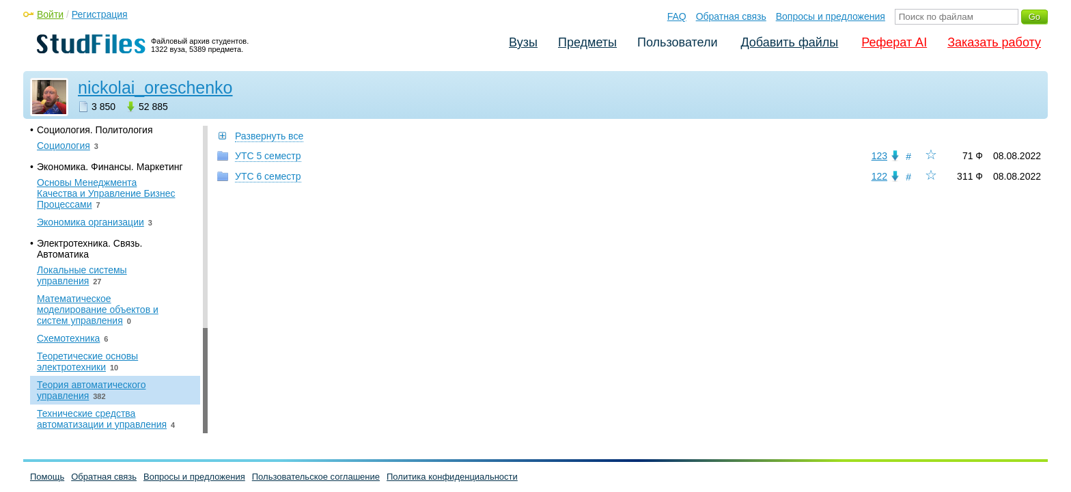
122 (879, 176)
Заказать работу (994, 42)
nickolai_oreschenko (155, 87)
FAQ (676, 16)
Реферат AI (894, 42)
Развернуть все (269, 136)
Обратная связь (731, 16)
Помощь (47, 477)
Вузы (523, 42)
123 (879, 155)
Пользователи (677, 42)
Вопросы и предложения (830, 16)
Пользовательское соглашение (316, 477)
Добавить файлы (789, 42)
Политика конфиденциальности (452, 477)
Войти (50, 14)
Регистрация (100, 14)
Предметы (587, 42)
